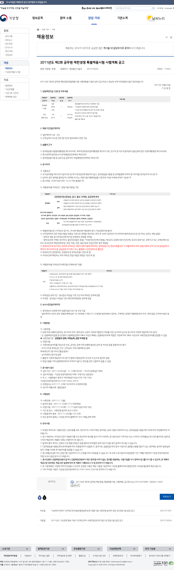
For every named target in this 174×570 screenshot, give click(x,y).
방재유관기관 (43, 549)
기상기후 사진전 (11, 93)
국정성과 (8, 55)
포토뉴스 (8, 40)
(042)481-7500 (63, 562)
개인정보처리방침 (10, 556)
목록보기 (167, 496)
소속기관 (6, 549)
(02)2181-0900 (50, 565)
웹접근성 (82, 556)
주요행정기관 (79, 549)
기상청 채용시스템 (12, 72)
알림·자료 (45, 29)
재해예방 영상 (11, 97)
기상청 (9, 18)
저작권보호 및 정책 (64, 556)
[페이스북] (39, 497)
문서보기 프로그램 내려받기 (159, 556)
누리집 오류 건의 (99, 556)
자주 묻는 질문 (44, 556)
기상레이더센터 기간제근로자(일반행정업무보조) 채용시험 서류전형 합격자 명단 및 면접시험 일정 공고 (111, 511)
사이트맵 (160, 8)
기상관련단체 (115, 549)
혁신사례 (8, 51)
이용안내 (28, 556)
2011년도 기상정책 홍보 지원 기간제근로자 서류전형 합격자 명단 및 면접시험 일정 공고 (111, 520)
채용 (53, 29)
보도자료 (8, 44)
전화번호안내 (118, 556)
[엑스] (44, 497)
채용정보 (8, 68)
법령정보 (8, 86)
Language (168, 8)
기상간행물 (9, 89)
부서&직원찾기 (136, 556)
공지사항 (8, 36)
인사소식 (8, 47)
